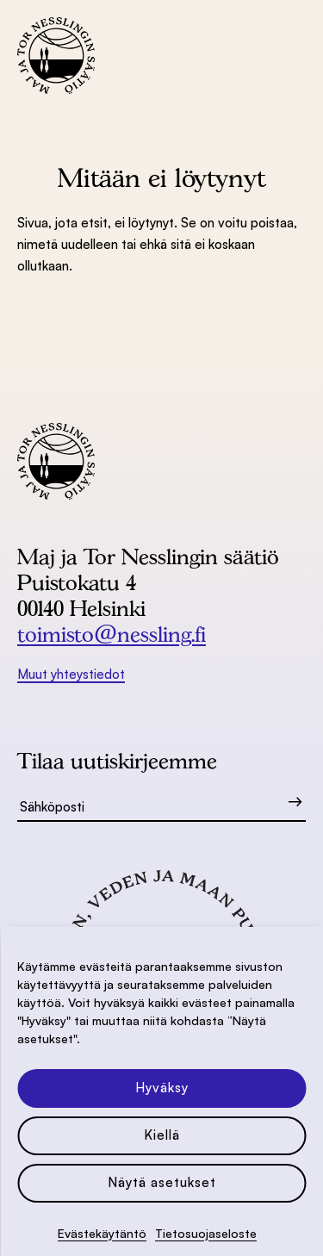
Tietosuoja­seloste (206, 1233)
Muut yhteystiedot (71, 674)
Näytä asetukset (162, 1182)
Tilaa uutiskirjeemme (117, 761)
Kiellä (162, 1135)
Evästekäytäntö (102, 1233)
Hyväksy (162, 1087)
